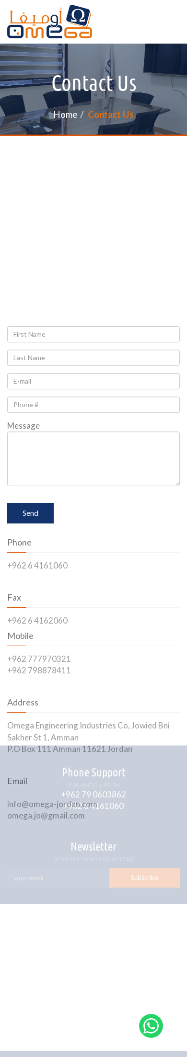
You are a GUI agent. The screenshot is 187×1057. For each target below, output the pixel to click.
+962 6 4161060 (37, 565)
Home (65, 114)
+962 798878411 (39, 670)
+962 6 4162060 (37, 620)
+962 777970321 (39, 659)
